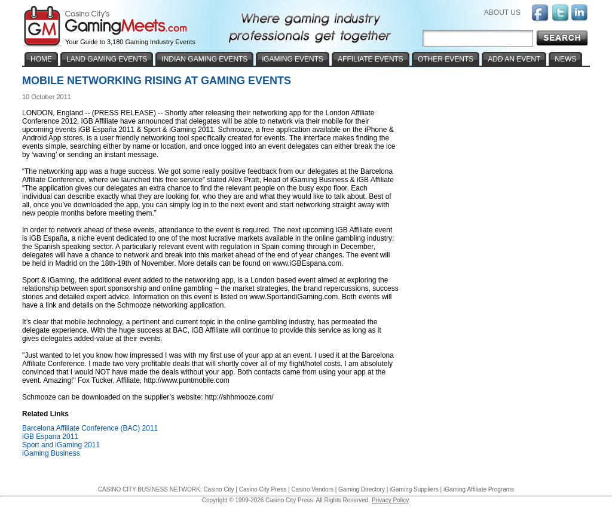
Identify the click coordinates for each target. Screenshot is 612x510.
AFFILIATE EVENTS (370, 59)
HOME (41, 59)
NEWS (565, 59)
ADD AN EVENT (514, 59)
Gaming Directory (361, 489)
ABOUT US (502, 12)
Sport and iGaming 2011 (61, 445)
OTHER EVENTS (445, 59)
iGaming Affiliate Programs (478, 489)
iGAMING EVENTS (292, 59)
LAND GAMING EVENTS (106, 59)
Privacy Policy (390, 500)
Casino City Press (262, 489)
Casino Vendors (312, 489)
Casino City (218, 489)
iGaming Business (51, 453)
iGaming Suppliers (414, 489)
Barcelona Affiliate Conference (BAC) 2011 (90, 428)
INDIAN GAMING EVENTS (204, 59)
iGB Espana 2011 (50, 436)
